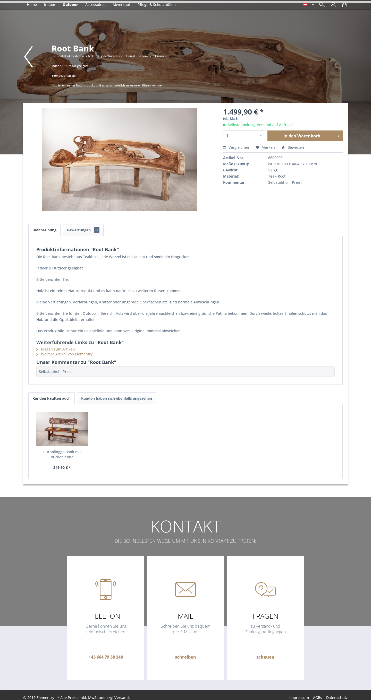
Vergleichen (236, 147)
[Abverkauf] (121, 4)
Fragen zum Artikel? (55, 349)
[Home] (31, 4)
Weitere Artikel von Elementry (64, 354)
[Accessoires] (95, 4)
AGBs (317, 697)
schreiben (185, 657)
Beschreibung (44, 229)
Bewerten (292, 147)
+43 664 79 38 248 (106, 657)
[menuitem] (331, 5)
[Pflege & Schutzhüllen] (156, 4)
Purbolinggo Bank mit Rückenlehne (62, 454)
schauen (265, 657)
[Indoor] (49, 4)
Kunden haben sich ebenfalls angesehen (116, 398)
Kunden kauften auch (51, 398)
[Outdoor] (70, 4)
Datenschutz (337, 697)
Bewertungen (83, 230)
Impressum (299, 697)
